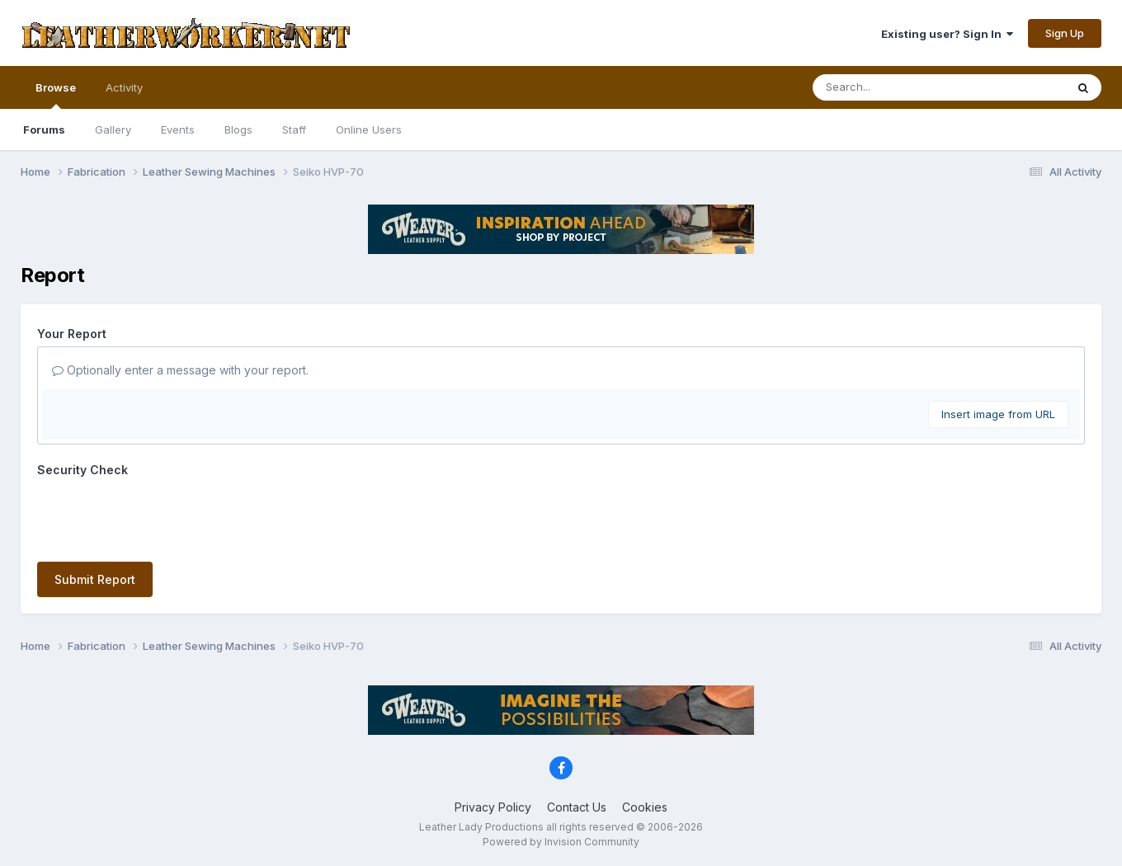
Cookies (644, 807)
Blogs (238, 129)
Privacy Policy (493, 807)
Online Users (369, 129)
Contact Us (576, 807)
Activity (124, 87)
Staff (294, 129)
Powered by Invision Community (561, 841)
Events (178, 129)
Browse (55, 95)
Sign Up (1064, 33)
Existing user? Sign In (947, 33)
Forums (44, 129)
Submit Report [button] (94, 579)
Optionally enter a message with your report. (180, 370)
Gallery (113, 129)
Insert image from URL (998, 414)
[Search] (894, 87)
